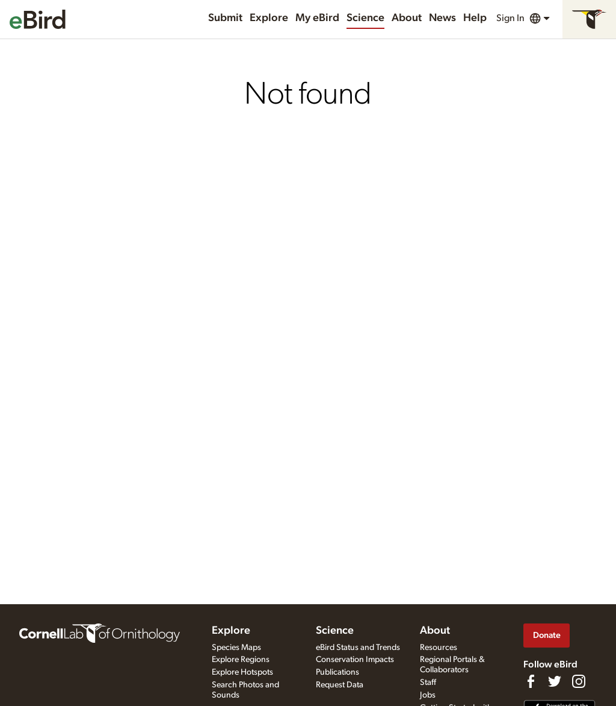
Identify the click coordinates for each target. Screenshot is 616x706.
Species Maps (236, 647)
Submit (225, 18)
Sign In (510, 18)
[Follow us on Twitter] (554, 681)
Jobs (428, 695)
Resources (438, 647)
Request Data (339, 685)
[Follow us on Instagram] (578, 681)
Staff (428, 682)
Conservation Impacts (355, 659)
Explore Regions (241, 659)
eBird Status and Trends (358, 647)
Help (475, 18)
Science (365, 18)
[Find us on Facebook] (530, 681)
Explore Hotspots (242, 672)
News (442, 18)
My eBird (317, 18)
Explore (269, 18)
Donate (547, 635)
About (407, 18)
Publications (337, 672)
